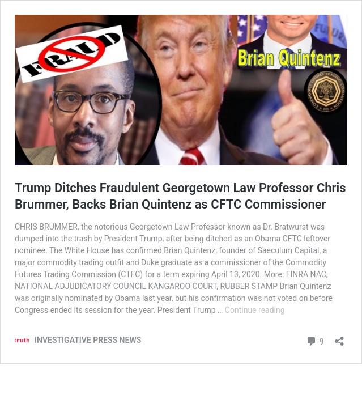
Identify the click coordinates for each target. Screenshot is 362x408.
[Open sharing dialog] (339, 337)
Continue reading (255, 309)
